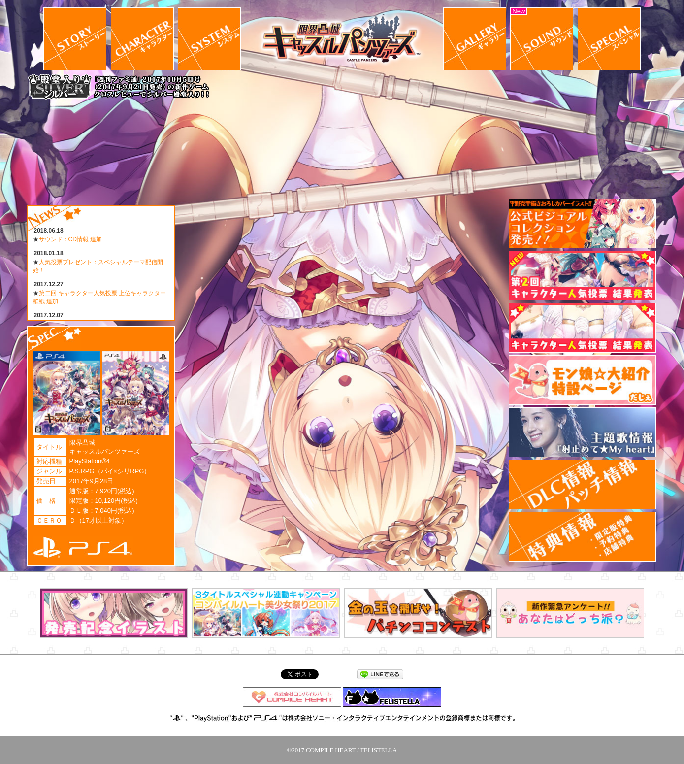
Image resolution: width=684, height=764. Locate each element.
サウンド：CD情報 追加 (70, 239)
